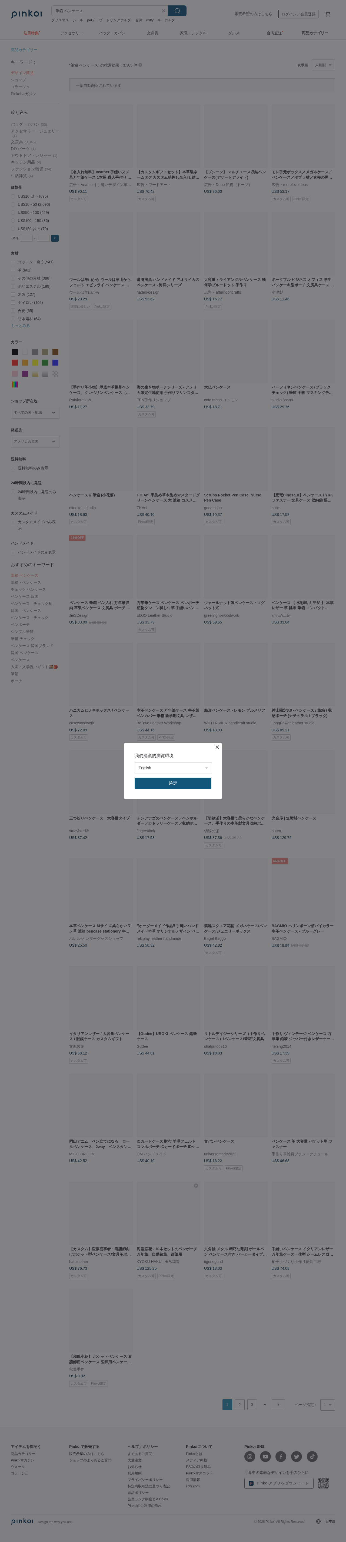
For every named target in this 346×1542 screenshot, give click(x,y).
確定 (173, 783)
